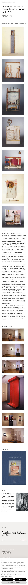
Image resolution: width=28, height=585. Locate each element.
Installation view (14, 23)
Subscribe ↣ (23, 539)
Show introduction (6, 23)
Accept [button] (20, 579)
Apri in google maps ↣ (6, 553)
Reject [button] (7, 579)
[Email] (10, 540)
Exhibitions (7, 6)
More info (4, 510)
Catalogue (22, 23)
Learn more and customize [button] (14, 582)
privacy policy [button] (9, 563)
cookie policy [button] (10, 568)
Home (3, 6)
